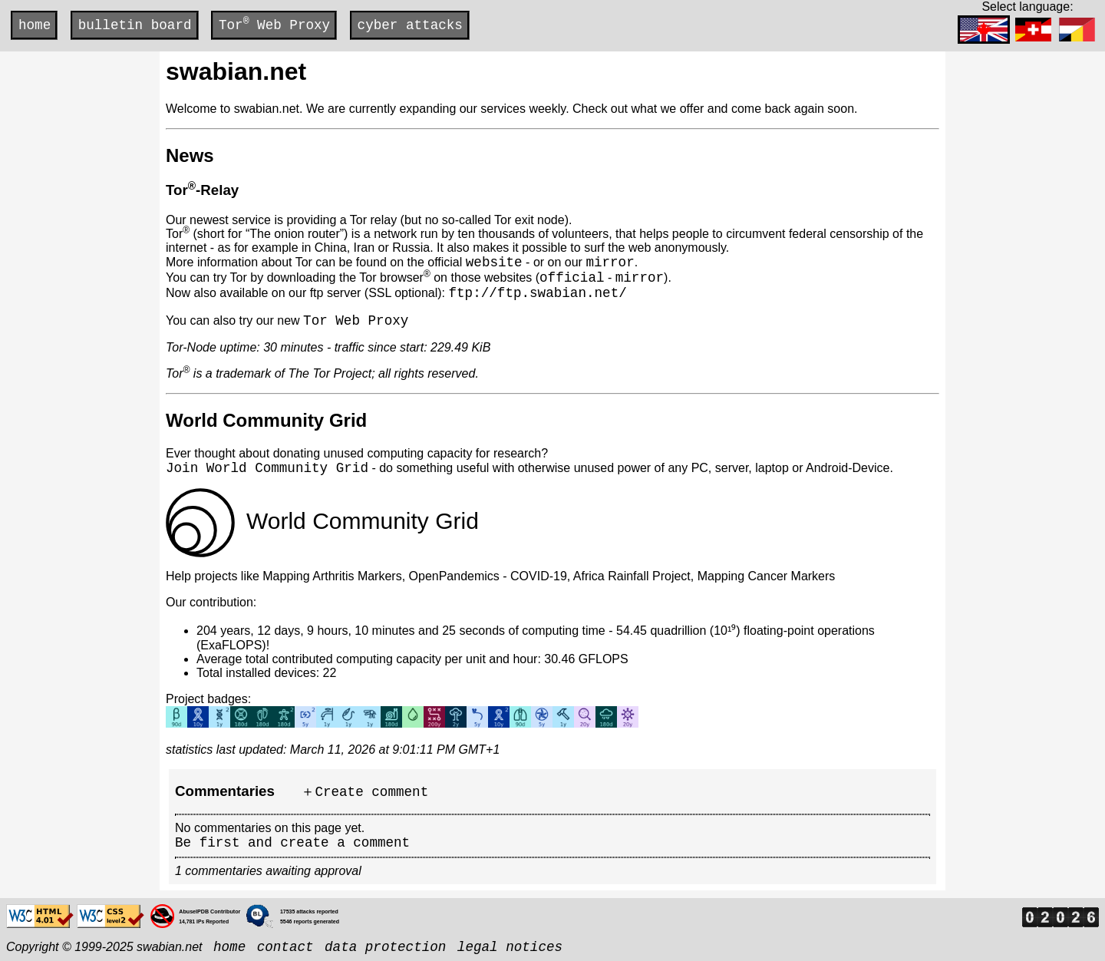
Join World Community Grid (267, 468)
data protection (385, 947)
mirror (609, 262)
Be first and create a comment (292, 842)
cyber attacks (410, 25)
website (494, 262)
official (571, 278)
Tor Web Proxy (274, 24)
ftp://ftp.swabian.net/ (537, 293)
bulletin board (135, 25)
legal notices (509, 947)
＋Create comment (364, 792)
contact (285, 947)
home (34, 25)
